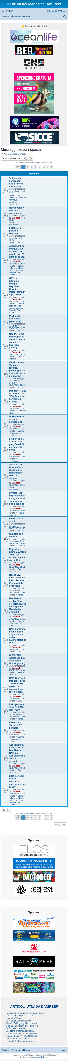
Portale (5, 16)
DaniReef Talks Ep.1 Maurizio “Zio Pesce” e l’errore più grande (17, 396)
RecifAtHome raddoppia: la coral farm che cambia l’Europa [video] (17, 341)
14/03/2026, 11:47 (17, 429)
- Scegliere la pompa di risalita (19, 1031)
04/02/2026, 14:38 (17, 619)
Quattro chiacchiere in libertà (16, 433)
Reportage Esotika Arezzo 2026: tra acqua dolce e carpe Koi (17, 554)
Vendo (20, 242)
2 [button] (27, 166)
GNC (20, 652)
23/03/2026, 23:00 (17, 385)
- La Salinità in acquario (16, 1028)
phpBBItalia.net (42, 1057)
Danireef (16, 218)
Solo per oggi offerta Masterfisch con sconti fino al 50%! (17, 781)
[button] (17, 167)
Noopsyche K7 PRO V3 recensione (17, 210)
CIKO (14, 326)
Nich (14, 526)
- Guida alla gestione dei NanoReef (21, 1026)
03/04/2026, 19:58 (17, 328)
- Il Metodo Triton (13, 1018)
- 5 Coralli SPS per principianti (19, 1041)
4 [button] (35, 166)
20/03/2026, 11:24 (17, 408)
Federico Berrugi (14, 382)
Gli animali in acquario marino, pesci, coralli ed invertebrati (17, 199)
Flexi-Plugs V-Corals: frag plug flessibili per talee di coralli (17, 444)
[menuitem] (9, 11)
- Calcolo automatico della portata (21, 1033)
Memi (14, 238)
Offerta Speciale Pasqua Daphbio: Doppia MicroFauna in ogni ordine (17, 286)
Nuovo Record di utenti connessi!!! (17, 419)
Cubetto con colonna (16, 535)
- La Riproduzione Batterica (18, 1020)
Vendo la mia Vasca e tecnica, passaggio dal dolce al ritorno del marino (17, 369)
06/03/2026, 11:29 (17, 485)
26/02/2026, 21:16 (17, 528)
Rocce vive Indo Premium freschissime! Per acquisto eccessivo (17, 580)
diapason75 (17, 541)
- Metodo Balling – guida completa (21, 1023)
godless (15, 191)
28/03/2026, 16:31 (17, 354)
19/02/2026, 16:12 (17, 543)
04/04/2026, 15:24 (17, 264)
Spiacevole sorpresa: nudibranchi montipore (16, 182)
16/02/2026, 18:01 (17, 567)
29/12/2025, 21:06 (17, 794)
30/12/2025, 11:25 (17, 735)
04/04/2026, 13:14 (17, 301)
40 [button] (46, 166)
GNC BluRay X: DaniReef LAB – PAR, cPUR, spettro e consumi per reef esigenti (17, 685)
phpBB (24, 1055)
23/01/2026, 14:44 (17, 670)
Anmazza (16, 714)
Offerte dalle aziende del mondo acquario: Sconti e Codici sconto (16, 270)
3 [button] (31, 166)
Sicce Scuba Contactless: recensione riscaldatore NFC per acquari (16, 471)
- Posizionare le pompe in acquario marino (25, 1013)
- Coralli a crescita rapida (17, 1038)
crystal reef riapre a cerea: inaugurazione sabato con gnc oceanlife (17, 498)
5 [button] (39, 166)
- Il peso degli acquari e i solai (19, 1015)
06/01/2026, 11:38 (17, 717)
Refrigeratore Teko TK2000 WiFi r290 (16, 707)
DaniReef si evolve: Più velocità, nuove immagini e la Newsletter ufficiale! (17, 605)
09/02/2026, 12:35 (17, 593)
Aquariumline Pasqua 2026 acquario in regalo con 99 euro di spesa (16, 251)
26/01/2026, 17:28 (17, 649)
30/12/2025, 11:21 (17, 768)
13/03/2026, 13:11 (17, 456)
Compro (21, 546)
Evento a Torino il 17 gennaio (15, 725)
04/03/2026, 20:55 (17, 511)
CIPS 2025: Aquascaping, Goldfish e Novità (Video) (17, 659)
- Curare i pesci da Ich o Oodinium (21, 1036)
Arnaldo (15, 590)
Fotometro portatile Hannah (15, 231)
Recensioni (14, 224)
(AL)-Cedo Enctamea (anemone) (15, 319)
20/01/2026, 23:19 (17, 698)
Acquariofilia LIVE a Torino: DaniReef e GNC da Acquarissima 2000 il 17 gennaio (17, 753)
